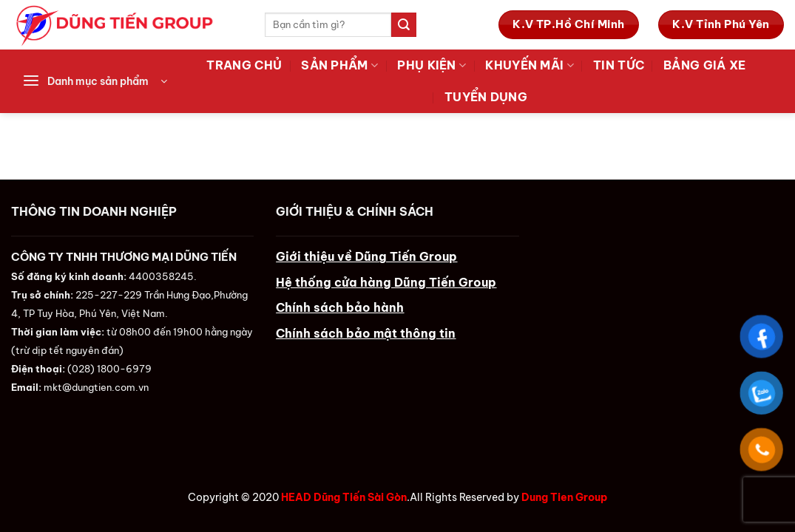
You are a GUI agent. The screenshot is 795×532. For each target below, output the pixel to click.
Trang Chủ (244, 65)
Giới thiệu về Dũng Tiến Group (366, 256)
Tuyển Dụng (485, 96)
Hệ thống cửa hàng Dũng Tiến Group (386, 282)
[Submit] (403, 25)
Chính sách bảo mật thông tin (366, 333)
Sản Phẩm (339, 65)
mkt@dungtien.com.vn (96, 387)
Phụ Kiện (431, 65)
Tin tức (618, 65)
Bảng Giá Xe (704, 65)
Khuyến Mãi (529, 65)
